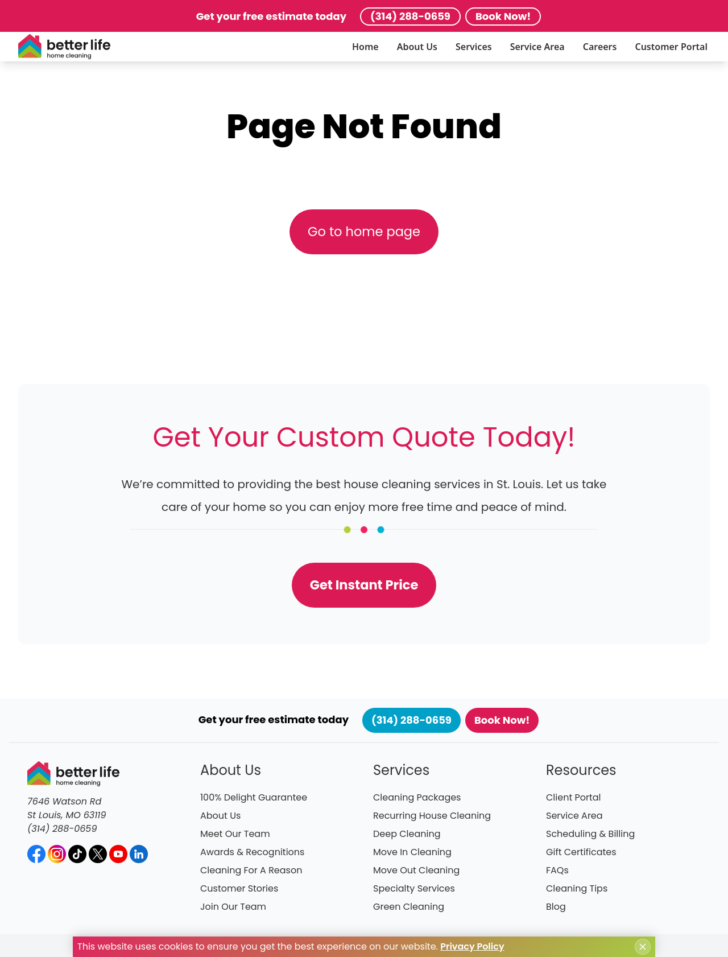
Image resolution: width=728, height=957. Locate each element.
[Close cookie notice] (643, 947)
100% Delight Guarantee (253, 797)
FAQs (557, 870)
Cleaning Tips (576, 888)
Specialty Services (414, 888)
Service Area (537, 46)
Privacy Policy (472, 946)
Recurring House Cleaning (432, 815)
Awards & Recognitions (252, 852)
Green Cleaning (408, 906)
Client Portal (573, 797)
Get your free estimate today (271, 16)
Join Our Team (233, 906)
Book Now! (503, 16)
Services (474, 46)
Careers (600, 46)
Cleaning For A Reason (251, 870)
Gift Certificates (581, 852)
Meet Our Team (235, 833)
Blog (556, 906)
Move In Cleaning (412, 852)
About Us (417, 46)
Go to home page (364, 231)
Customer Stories (239, 888)
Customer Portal (671, 46)
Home (365, 46)
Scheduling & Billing (590, 833)
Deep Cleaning (407, 833)
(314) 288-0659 (410, 16)
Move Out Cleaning (416, 870)
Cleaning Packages (417, 797)
